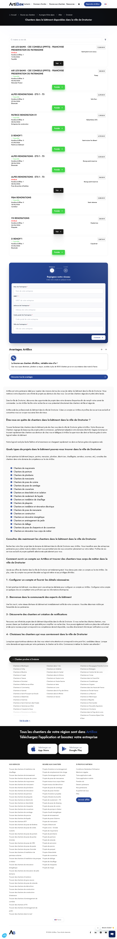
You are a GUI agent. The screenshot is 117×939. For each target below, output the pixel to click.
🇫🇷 (105, 4)
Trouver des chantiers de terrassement (22, 775)
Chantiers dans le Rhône (55, 694)
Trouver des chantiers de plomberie (21, 788)
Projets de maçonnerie (50, 831)
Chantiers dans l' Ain (54, 666)
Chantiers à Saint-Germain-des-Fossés (26, 703)
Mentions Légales (82, 772)
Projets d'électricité (49, 825)
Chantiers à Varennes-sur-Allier (23, 706)
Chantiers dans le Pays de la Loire (91, 712)
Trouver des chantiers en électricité (21, 800)
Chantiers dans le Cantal (55, 672)
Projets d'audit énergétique (52, 812)
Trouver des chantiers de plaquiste (20, 797)
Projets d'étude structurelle (52, 797)
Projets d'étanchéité (49, 852)
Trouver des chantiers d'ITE (18, 905)
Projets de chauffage (49, 862)
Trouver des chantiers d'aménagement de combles (23, 900)
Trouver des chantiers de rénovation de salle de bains (24, 872)
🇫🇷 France (58, 920)
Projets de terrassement (51, 815)
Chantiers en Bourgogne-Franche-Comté (94, 666)
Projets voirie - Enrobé (50, 828)
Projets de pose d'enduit (51, 791)
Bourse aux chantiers (57, 4)
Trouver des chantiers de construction (21, 889)
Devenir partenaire (82, 784)
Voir (58, 63)
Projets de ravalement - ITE (52, 800)
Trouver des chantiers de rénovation (21, 791)
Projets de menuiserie (50, 821)
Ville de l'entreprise (20, 324)
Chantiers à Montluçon (21, 666)
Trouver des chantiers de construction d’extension (21, 893)
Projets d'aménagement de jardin (54, 775)
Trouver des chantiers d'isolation (20, 877)
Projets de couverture (50, 855)
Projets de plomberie (50, 834)
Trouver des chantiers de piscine (20, 815)
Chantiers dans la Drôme (55, 675)
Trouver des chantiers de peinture (20, 794)
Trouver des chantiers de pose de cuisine (23, 778)
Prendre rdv (80, 781)
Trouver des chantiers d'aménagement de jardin (23, 909)
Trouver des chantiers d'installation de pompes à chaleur (25, 860)
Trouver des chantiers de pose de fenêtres (23, 825)
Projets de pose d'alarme (51, 818)
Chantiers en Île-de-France (89, 691)
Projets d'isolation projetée (52, 794)
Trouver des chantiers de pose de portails (23, 834)
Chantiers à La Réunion (88, 694)
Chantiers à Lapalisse (20, 715)
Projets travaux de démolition (53, 784)
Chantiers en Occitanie (88, 709)
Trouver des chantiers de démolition (21, 886)
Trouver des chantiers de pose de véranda (23, 883)
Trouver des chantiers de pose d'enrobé (22, 849)
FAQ (77, 794)
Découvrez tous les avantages (58, 377)
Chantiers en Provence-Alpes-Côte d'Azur (92, 716)
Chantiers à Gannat (19, 691)
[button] (102, 349)
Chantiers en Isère (53, 684)
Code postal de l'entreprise (23, 315)
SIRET (16, 296)
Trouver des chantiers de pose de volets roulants (22, 829)
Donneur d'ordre (40, 4)
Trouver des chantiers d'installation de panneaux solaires (22, 853)
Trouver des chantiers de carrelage (20, 812)
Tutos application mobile (84, 778)
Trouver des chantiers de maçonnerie (21, 781)
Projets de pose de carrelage (52, 788)
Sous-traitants (26, 4)
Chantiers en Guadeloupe (89, 681)
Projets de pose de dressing (52, 803)
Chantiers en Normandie (88, 703)
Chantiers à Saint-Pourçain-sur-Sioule (25, 694)
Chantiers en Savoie (53, 697)
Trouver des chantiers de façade (20, 818)
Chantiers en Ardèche (54, 669)
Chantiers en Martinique (88, 697)
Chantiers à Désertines (20, 697)
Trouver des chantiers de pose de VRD (22, 843)
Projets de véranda (49, 840)
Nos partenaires (81, 788)
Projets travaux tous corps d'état (53, 781)
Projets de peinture (49, 837)
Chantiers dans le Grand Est (89, 678)
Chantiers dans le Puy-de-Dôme (57, 691)
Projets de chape (48, 868)
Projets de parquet (49, 849)
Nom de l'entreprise (20, 287)
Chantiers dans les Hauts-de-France (92, 687)
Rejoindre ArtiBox (92, 4)
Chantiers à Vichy (19, 669)
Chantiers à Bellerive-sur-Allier (23, 684)
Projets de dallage (49, 858)
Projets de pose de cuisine (51, 806)
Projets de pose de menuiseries (53, 778)
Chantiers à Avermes (20, 700)
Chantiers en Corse (86, 675)
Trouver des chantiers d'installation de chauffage (22, 770)
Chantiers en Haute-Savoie (56, 681)
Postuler (58, 87)
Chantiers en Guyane (87, 684)
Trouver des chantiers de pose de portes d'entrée (22, 838)
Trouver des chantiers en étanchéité (21, 803)
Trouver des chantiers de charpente (21, 806)
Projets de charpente (50, 865)
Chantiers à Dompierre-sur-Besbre (24, 712)
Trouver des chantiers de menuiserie (21, 784)
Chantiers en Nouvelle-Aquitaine (91, 706)
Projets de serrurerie (49, 843)
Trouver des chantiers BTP (18, 821)
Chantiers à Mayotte (87, 700)
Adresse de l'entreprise (21, 305)
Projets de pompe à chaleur (52, 809)
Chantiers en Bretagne (87, 669)
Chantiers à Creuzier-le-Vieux (23, 709)
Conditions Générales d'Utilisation (88, 769)
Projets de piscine (49, 846)
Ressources (71, 4)
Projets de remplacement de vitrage (55, 772)
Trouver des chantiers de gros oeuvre (21, 880)
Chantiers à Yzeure (19, 678)
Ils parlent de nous (82, 791)
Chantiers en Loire (53, 687)
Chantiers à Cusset (19, 675)
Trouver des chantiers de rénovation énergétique (21, 866)
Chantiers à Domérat (20, 681)
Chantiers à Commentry (21, 687)
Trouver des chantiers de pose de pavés (22, 846)
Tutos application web (83, 775)
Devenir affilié (83, 799)
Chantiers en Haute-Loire (55, 678)
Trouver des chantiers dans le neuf (20, 914)
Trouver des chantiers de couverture (21, 809)
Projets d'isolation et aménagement (55, 769)
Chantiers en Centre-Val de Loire (91, 672)
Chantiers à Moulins (20, 672)
